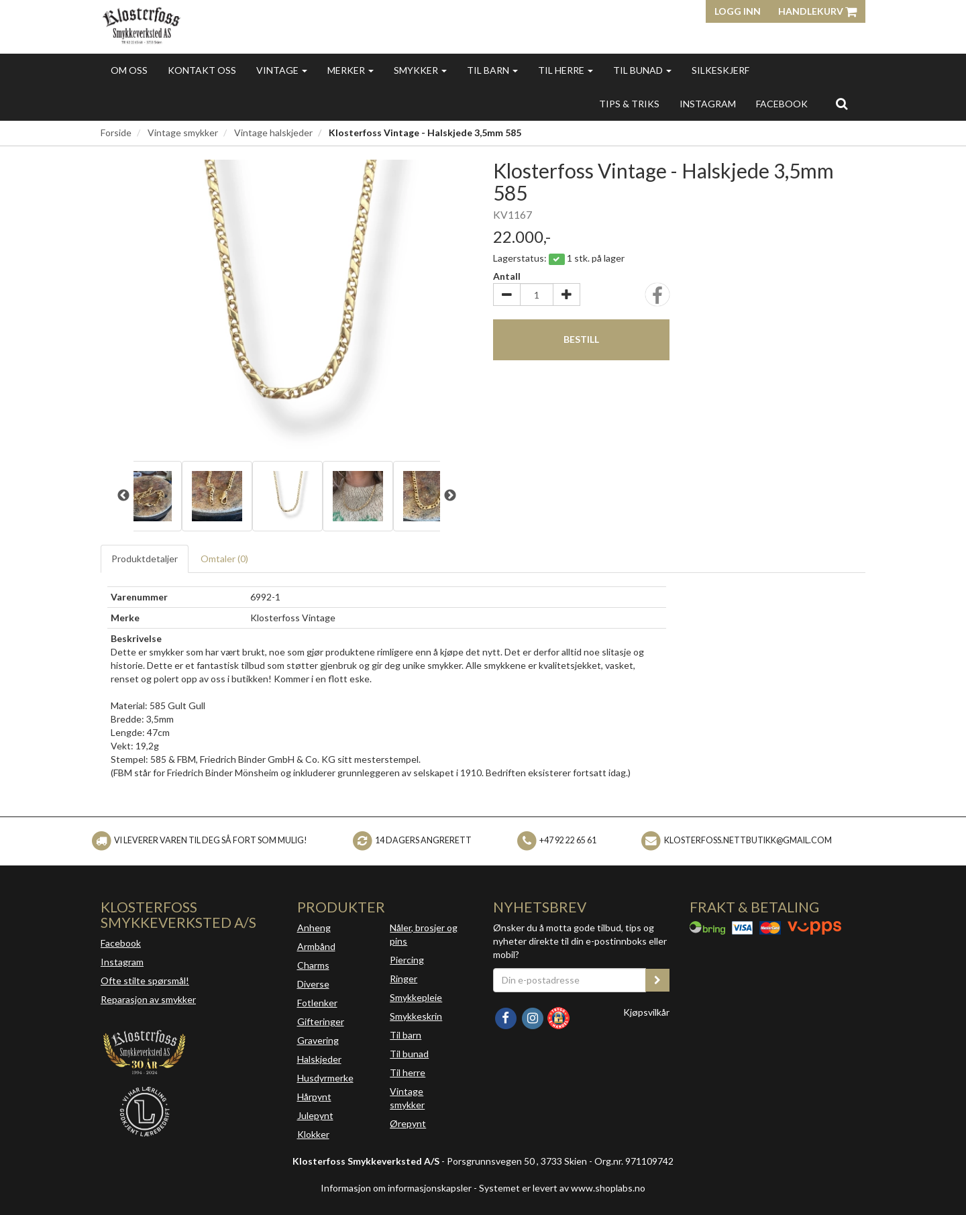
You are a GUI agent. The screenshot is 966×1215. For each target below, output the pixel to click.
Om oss (129, 70)
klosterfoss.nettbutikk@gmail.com (748, 840)
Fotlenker (317, 1002)
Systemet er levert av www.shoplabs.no (562, 1188)
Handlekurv (817, 11)
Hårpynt (314, 1096)
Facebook (121, 943)
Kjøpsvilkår (646, 1012)
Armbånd (316, 946)
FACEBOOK (782, 103)
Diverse (313, 984)
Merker (350, 70)
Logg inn (737, 11)
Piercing (407, 959)
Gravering (318, 1040)
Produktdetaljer (144, 558)
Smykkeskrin (416, 1016)
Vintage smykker (183, 132)
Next (450, 496)
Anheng (314, 927)
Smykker (420, 70)
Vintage (281, 70)
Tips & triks (629, 103)
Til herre (565, 70)
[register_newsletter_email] (657, 980)
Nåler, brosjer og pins (424, 934)
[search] (841, 103)
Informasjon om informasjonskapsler (396, 1188)
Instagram (122, 961)
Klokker (313, 1134)
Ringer (403, 978)
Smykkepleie (416, 997)
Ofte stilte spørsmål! (145, 980)
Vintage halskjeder (273, 132)
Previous (123, 496)
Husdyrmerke (325, 1078)
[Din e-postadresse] (569, 980)
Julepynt (315, 1115)
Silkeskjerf (720, 70)
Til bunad (642, 70)
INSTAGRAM (708, 103)
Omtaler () (224, 558)
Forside (116, 132)
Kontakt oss (202, 70)
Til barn (492, 70)
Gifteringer (320, 1021)
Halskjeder (319, 1059)
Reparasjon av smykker (148, 999)
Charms (313, 965)
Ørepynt (408, 1123)
